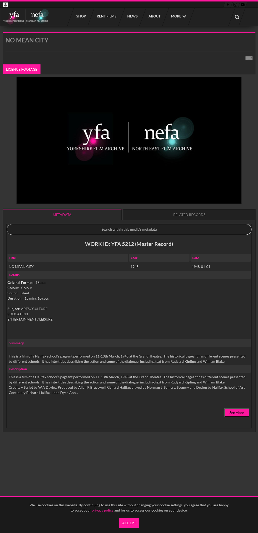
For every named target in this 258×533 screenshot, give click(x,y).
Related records (189, 214)
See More (237, 412)
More (176, 16)
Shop (81, 16)
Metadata (62, 214)
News (132, 16)
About (154, 16)
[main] (129, 245)
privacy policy (103, 510)
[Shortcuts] (249, 57)
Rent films (106, 16)
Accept (129, 523)
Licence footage (21, 69)
